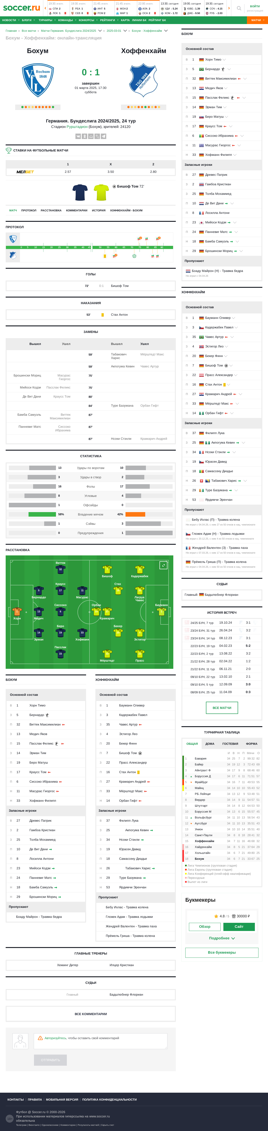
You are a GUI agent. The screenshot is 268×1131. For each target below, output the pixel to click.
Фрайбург (201, 782)
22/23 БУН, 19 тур (200, 646)
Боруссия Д (203, 776)
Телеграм (21, 1125)
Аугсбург (201, 823)
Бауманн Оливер (218, 318)
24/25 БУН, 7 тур (199, 623)
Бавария (200, 758)
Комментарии (76, 210)
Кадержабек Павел (219, 327)
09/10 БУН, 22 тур (200, 677)
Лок (55, 13)
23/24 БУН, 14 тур (200, 638)
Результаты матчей (88, 1125)
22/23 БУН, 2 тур (199, 653)
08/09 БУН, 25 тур (200, 692)
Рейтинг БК (157, 20)
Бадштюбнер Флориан (221, 594)
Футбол (21, 1112)
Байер (199, 764)
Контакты (15, 1099)
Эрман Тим (213, 107)
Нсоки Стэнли (215, 452)
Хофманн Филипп (218, 154)
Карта (125, 20)
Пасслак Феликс (217, 97)
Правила (35, 1099)
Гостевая (230, 743)
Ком (167, 13)
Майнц (199, 788)
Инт (100, 8)
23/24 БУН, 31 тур (200, 630)
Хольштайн (202, 853)
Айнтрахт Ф (203, 770)
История (99, 210)
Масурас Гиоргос (218, 145)
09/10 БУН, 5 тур (199, 684)
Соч (212, 8)
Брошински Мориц (219, 251)
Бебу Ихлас (200, 519)
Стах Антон (213, 384)
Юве (190, 8)
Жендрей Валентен (206, 548)
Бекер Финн (214, 356)
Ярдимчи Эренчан (218, 499)
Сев (77, 13)
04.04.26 (203, 275)
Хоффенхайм (143, 50)
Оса (145, 13)
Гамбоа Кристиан (218, 184)
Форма (251, 743)
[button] (45, 8)
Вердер (200, 799)
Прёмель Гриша (204, 562)
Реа (77, 8)
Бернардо (212, 69)
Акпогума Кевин (223, 442)
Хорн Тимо (213, 59)
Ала (144, 8)
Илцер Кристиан (122, 965)
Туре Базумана (216, 490)
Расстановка (51, 210)
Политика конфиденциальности (109, 1099)
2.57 (68, 171)
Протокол (28, 210)
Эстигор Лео (214, 346)
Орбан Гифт (214, 413)
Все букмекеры (222, 952)
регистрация (255, 10)
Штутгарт (201, 805)
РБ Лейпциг (203, 794)
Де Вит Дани (214, 203)
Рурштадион (77, 127)
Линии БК (139, 20)
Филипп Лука (215, 433)
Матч (13, 210)
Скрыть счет (107, 1125)
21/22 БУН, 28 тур (200, 661)
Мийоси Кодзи (215, 222)
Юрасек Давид (216, 461)
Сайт (239, 926)
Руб (212, 13)
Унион (199, 829)
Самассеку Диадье (219, 471)
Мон (123, 8)
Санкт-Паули (203, 835)
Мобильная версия (62, 1099)
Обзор (204, 926)
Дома (209, 743)
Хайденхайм (203, 847)
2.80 (153, 171)
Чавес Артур (214, 337)
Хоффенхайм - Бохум (126, 210)
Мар (123, 13)
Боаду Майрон (203, 271)
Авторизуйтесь (55, 1038)
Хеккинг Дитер (67, 965)
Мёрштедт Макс (217, 403)
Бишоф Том (214, 365)
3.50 (111, 171)
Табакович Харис (224, 480)
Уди (167, 8)
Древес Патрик (216, 174)
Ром (100, 13)
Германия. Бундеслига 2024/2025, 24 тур (91, 120)
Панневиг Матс (216, 232)
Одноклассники (50, 1125)
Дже (190, 13)
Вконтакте (34, 1125)
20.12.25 (203, 538)
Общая (192, 743)
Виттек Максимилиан (221, 78)
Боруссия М (203, 811)
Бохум (37, 50)
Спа (55, 8)
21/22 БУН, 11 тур (200, 669)
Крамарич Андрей (218, 394)
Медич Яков (214, 88)
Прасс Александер (219, 375)
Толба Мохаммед (218, 193)
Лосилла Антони (217, 213)
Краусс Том (213, 126)
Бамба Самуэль (217, 241)
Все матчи (222, 708)
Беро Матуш (214, 116)
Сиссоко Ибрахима (219, 135)
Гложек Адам (201, 533)
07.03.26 (203, 552)
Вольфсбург (203, 817)
